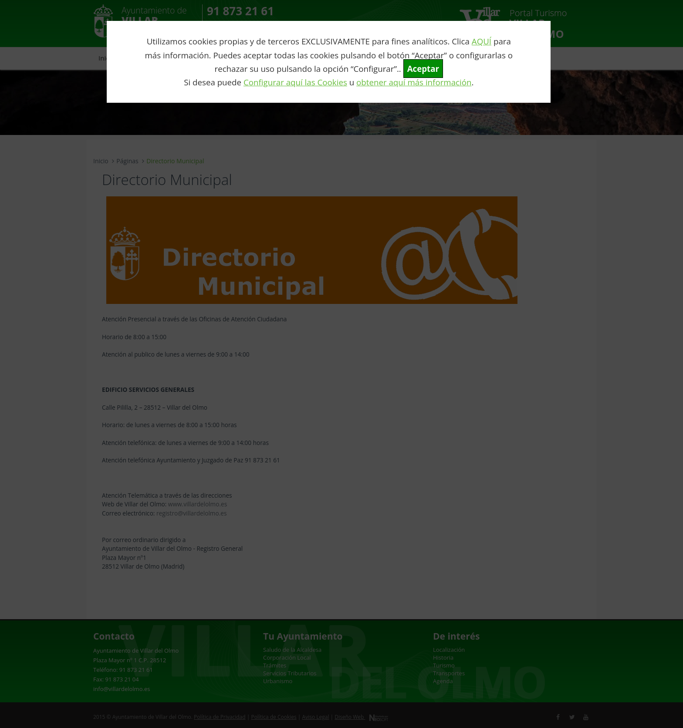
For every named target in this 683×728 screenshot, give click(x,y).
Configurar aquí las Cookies (295, 82)
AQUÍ (481, 41)
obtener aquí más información (413, 82)
